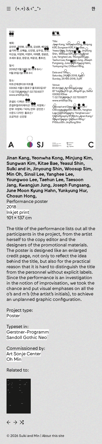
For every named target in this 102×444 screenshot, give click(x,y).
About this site (53, 436)
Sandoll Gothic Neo (27, 337)
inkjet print (18, 212)
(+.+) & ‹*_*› (28, 8)
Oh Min (14, 359)
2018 (11, 206)
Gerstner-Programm (28, 332)
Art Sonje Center (24, 353)
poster (13, 315)
